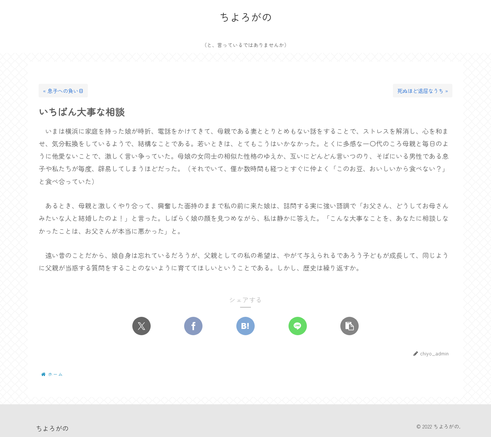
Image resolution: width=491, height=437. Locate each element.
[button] (349, 326)
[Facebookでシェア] (193, 326)
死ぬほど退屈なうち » (422, 90)
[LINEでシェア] (297, 326)
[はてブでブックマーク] (245, 326)
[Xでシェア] (141, 326)
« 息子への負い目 (63, 90)
